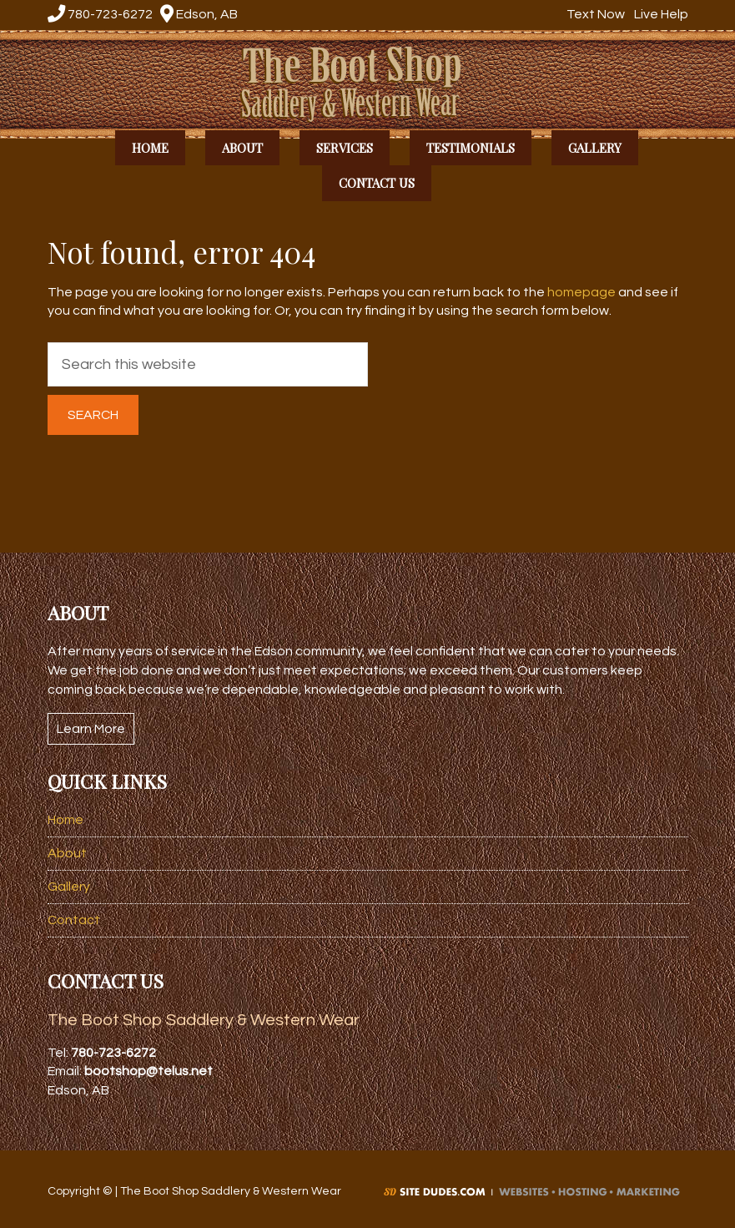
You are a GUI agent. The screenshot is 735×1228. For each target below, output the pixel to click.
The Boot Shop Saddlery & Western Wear (368, 82)
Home (65, 819)
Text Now (593, 14)
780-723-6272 (100, 14)
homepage (581, 292)
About (67, 853)
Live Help (659, 14)
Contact (74, 920)
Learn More (91, 728)
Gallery (69, 886)
